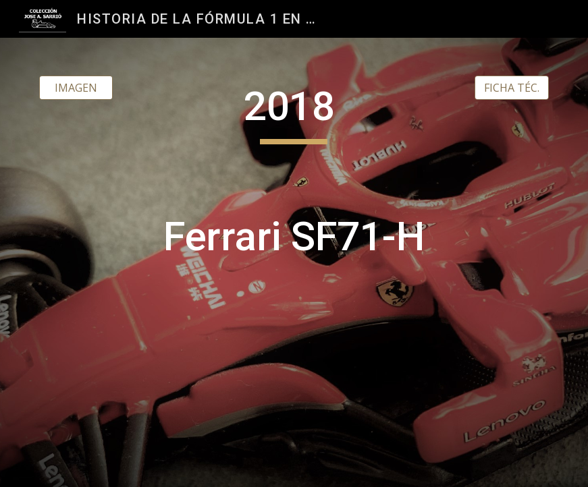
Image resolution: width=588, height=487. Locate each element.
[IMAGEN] (76, 87)
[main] (294, 262)
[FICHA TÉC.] (511, 87)
